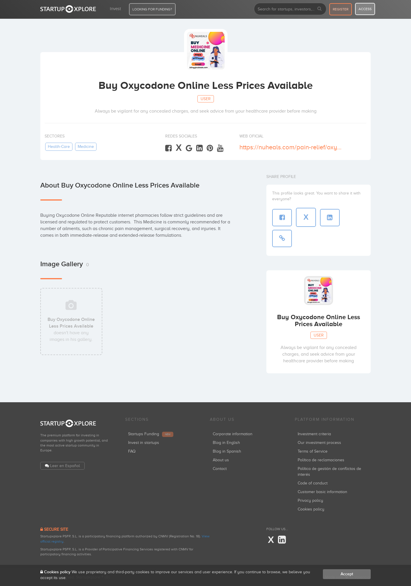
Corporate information (232, 434)
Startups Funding (150, 434)
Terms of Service (313, 451)
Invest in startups (143, 442)
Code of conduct (313, 483)
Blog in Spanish (227, 451)
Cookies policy (311, 509)
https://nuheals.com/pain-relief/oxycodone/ (291, 147)
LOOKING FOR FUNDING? (152, 9)
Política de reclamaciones (321, 460)
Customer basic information (322, 492)
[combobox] (290, 9)
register (340, 9)
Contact (220, 468)
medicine (86, 146)
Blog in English (226, 442)
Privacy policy (310, 500)
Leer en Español (65, 466)
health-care (59, 146)
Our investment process (319, 442)
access (365, 9)
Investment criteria (314, 434)
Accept (347, 574)
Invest (115, 8)
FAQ (132, 451)
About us (221, 460)
